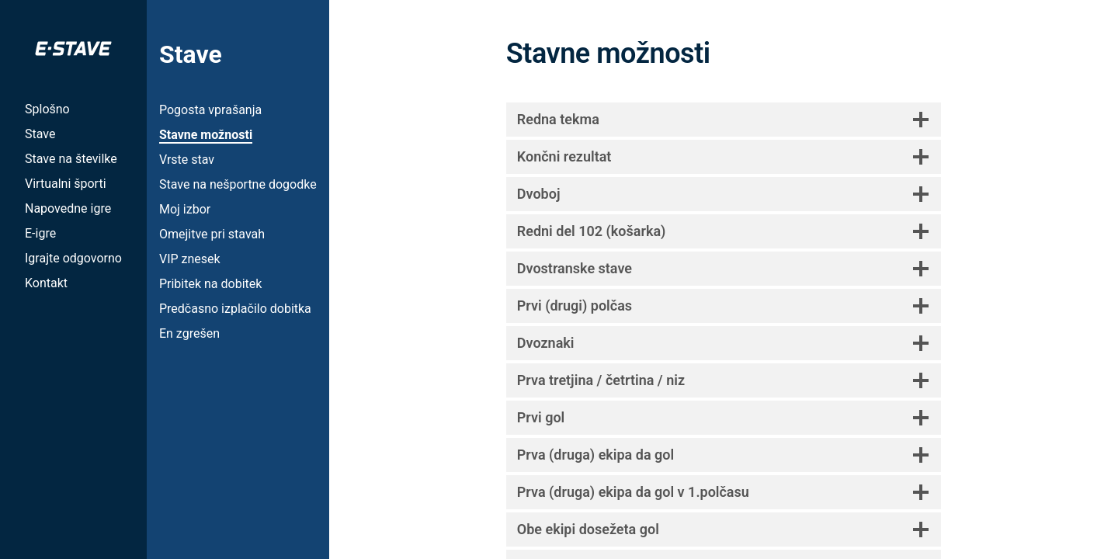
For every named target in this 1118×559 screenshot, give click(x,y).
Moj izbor (184, 209)
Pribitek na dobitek (210, 283)
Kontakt (46, 283)
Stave (40, 134)
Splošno (47, 109)
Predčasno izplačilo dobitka (235, 308)
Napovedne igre (68, 208)
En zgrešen (189, 333)
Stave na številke (71, 158)
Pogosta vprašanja (210, 109)
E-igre (40, 233)
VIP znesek (189, 259)
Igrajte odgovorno (73, 258)
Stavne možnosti (205, 134)
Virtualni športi (65, 183)
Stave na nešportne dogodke (238, 184)
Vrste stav (186, 159)
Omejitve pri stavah (212, 234)
